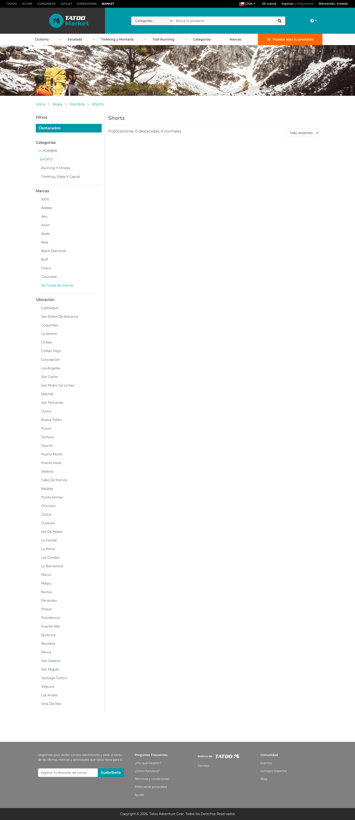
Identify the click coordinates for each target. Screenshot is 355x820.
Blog (263, 779)
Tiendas (203, 765)
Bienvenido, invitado (333, 3)
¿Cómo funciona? (147, 771)
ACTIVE (27, 3)
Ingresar (287, 3)
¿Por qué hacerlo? (148, 763)
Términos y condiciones (152, 779)
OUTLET (66, 3)
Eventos (266, 763)
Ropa (57, 104)
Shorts (98, 104)
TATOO (12, 3)
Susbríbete (111, 772)
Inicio (41, 104)
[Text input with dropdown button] (224, 21)
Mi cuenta (269, 3)
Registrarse (305, 3)
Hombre (77, 104)
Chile (248, 3)
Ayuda (139, 794)
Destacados (49, 128)
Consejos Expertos (273, 771)
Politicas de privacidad (151, 787)
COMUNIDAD (47, 3)
